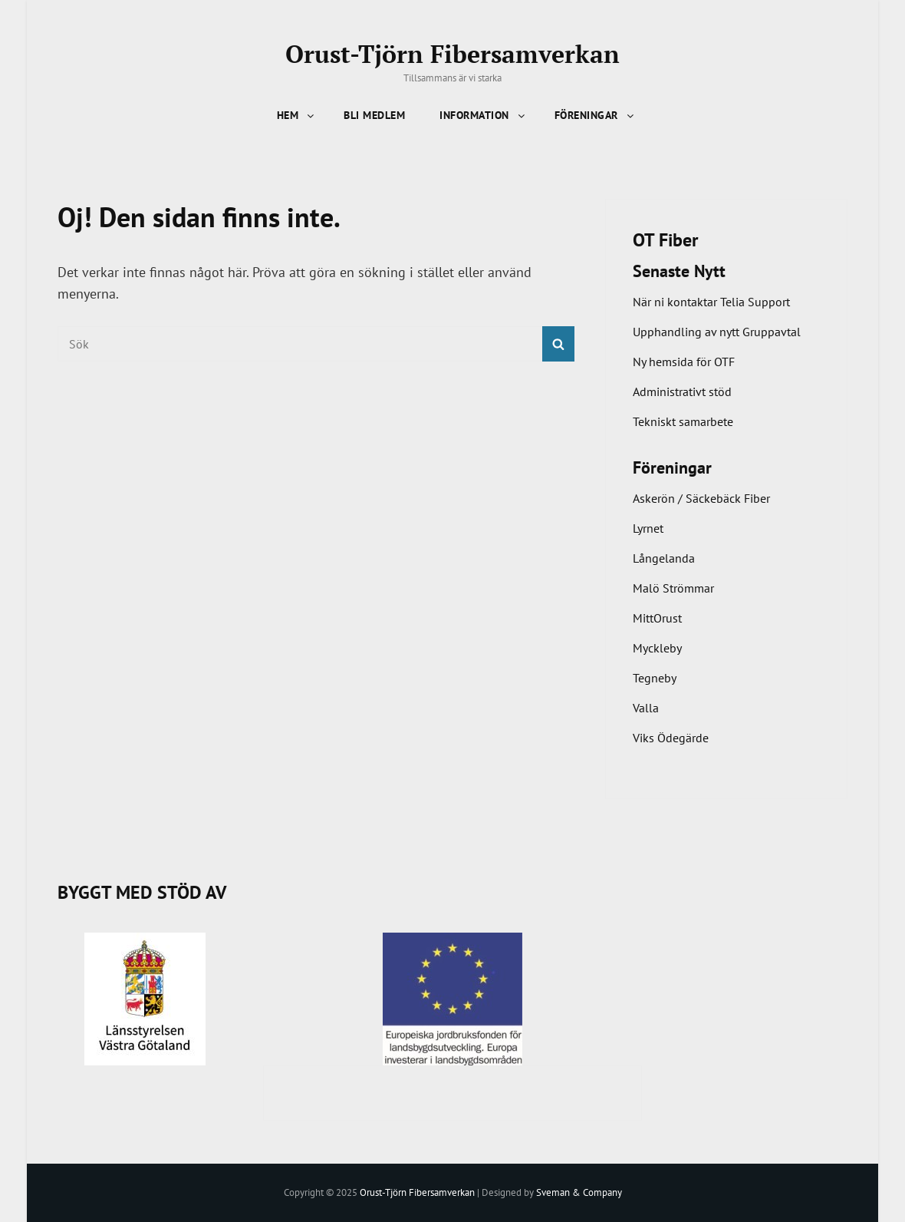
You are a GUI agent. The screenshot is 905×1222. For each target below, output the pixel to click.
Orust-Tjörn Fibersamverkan (452, 54)
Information (483, 115)
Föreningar (595, 115)
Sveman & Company (579, 1192)
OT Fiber (665, 240)
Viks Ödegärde (671, 737)
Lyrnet (648, 528)
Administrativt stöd (682, 391)
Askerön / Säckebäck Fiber (701, 498)
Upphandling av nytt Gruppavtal (717, 331)
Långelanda (664, 558)
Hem (297, 115)
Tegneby (654, 677)
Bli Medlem (374, 115)
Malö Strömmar (673, 588)
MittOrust (657, 618)
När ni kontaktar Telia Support (711, 301)
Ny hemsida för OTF (684, 361)
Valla (646, 707)
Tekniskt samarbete (683, 421)
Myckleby (657, 648)
